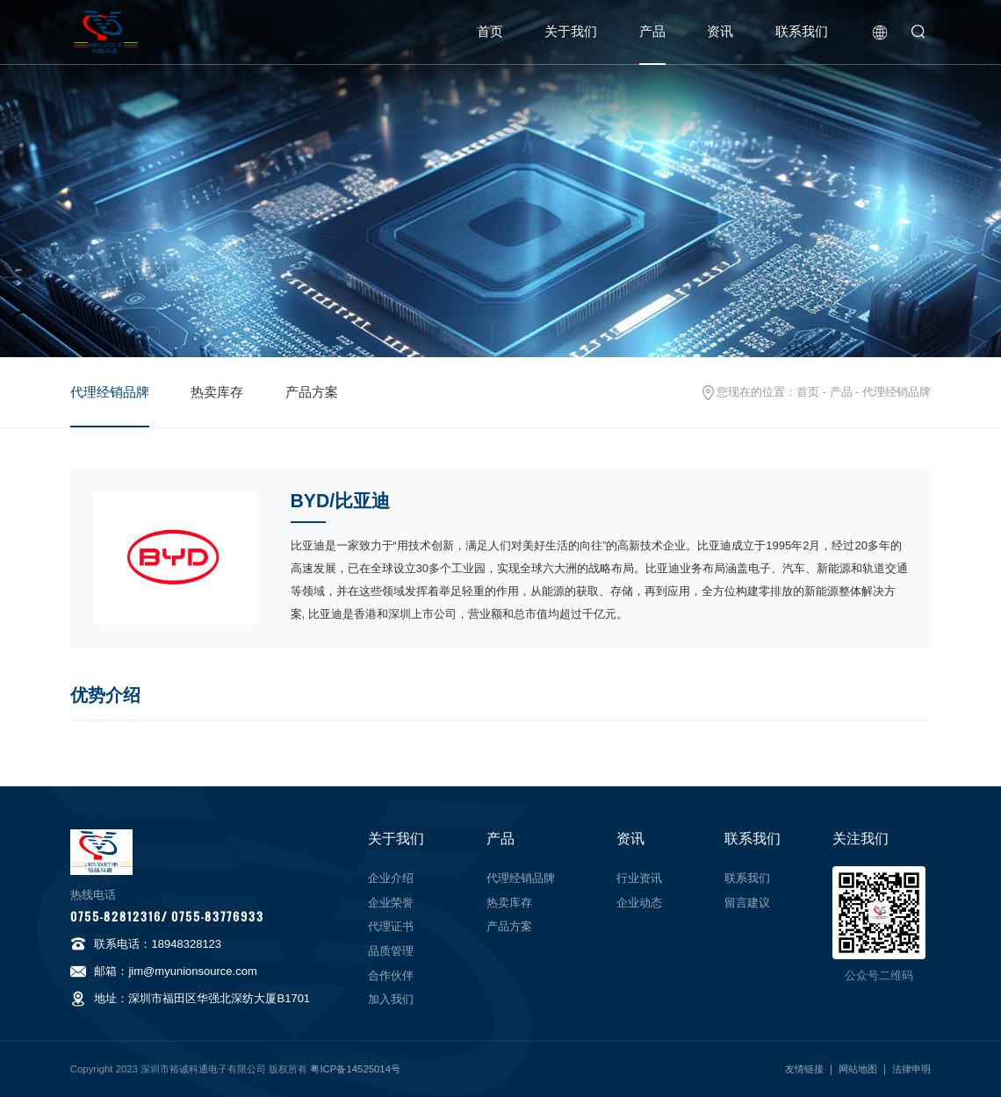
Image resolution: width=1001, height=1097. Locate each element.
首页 (490, 32)
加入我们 (391, 999)
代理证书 (391, 926)
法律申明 (911, 1069)
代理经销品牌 (109, 392)
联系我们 (801, 32)
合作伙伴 (391, 975)
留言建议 (747, 902)
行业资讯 (639, 878)
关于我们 (570, 32)
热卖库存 (217, 392)
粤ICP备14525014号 (355, 1069)
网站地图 (858, 1069)
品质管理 (391, 950)
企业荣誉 (391, 902)
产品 (652, 32)
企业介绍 (391, 878)
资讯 (720, 32)
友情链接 (804, 1069)
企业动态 (639, 902)
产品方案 (311, 392)
